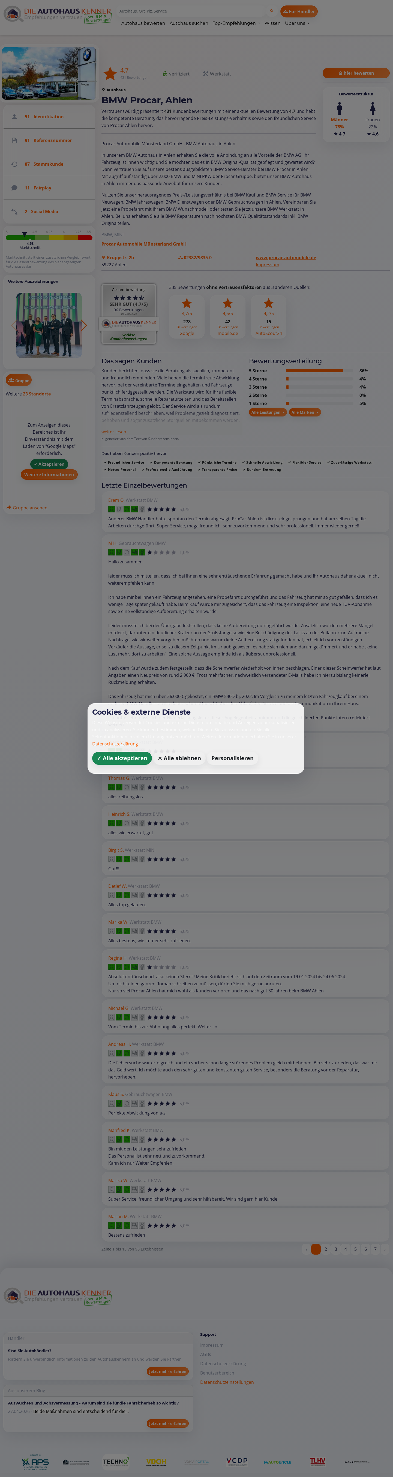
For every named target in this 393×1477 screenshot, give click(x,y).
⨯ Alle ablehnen (179, 758)
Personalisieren (232, 758)
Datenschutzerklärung (115, 744)
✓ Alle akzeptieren (122, 758)
